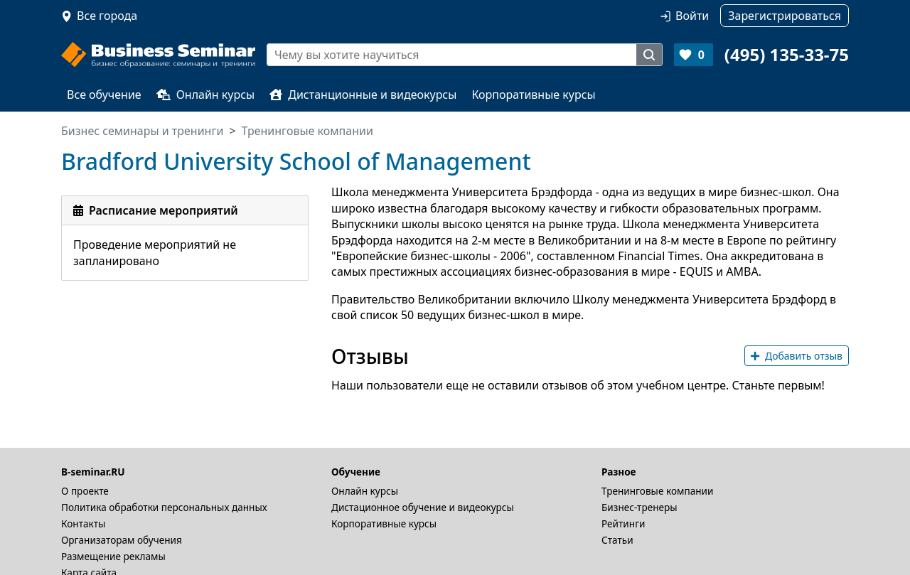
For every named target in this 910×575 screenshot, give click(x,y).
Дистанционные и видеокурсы (362, 94)
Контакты (83, 523)
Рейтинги (623, 523)
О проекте (85, 491)
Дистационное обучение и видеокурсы (422, 507)
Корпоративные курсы (533, 94)
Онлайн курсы (205, 94)
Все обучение (104, 94)
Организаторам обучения (121, 540)
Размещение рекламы (113, 556)
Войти (692, 15)
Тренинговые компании (657, 491)
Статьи (617, 540)
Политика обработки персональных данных (164, 507)
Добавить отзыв (796, 355)
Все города (107, 15)
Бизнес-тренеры (639, 507)
